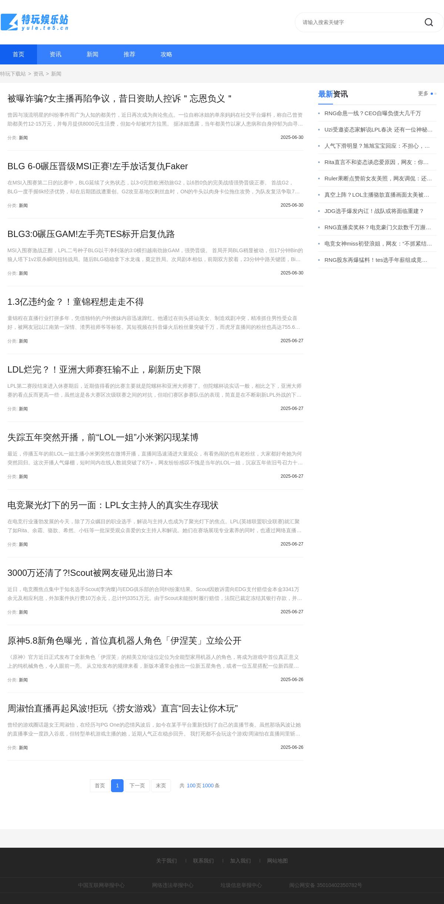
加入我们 (240, 861)
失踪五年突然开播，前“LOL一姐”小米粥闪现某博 (103, 437)
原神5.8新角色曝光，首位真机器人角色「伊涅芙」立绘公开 (124, 641)
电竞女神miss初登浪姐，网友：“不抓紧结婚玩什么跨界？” (378, 243)
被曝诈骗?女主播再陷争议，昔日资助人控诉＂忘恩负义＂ (120, 98)
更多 (423, 93)
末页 (161, 785)
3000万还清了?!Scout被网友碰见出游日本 (90, 573)
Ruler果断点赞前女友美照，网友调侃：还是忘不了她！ (378, 178)
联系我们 (203, 861)
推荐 (129, 54)
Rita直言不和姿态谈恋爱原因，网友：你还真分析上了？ (378, 162)
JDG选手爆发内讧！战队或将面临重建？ (374, 211)
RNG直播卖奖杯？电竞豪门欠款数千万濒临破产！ (378, 227)
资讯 (55, 54)
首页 (18, 54)
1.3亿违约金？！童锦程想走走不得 (75, 302)
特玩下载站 (13, 74)
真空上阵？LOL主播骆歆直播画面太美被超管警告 (378, 194)
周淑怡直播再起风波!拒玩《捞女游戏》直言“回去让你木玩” (122, 708)
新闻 (92, 54)
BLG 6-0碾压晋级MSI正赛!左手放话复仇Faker (97, 166)
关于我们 (166, 861)
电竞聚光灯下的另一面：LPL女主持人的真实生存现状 (113, 505)
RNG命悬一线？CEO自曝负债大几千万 (372, 113)
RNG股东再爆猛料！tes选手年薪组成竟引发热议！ (378, 260)
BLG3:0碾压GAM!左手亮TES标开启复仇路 (91, 234)
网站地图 (277, 861)
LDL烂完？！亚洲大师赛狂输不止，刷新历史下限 (104, 369)
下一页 (137, 785)
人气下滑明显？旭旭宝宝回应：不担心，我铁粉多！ (378, 146)
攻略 (166, 54)
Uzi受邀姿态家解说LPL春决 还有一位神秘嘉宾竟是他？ (378, 129)
